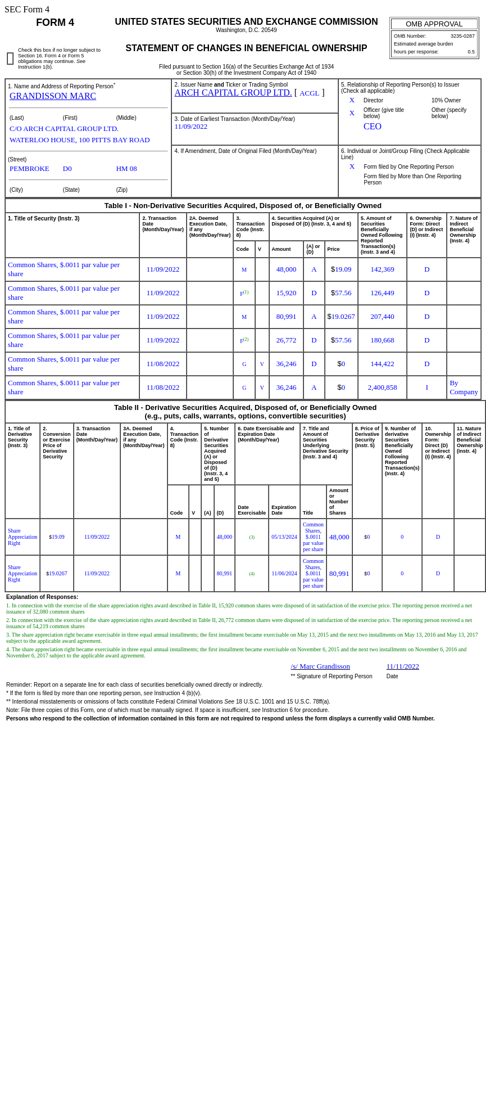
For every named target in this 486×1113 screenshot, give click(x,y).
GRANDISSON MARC (53, 96)
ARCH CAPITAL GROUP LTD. (233, 92)
